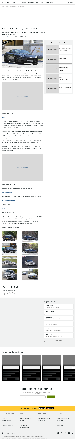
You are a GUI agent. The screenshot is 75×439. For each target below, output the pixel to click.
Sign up (51, 386)
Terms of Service (37, 426)
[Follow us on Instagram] (65, 422)
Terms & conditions (61, 405)
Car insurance (41, 410)
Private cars (23, 412)
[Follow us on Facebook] (58, 422)
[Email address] (33, 386)
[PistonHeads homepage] (8, 2)
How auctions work (6, 410)
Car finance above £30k (44, 408)
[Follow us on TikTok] (72, 422)
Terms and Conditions (44, 389)
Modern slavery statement (63, 412)
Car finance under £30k (44, 405)
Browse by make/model (25, 408)
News (3, 6)
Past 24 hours (23, 415)
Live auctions (23, 405)
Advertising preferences (7, 415)
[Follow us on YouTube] (69, 422)
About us (4, 405)
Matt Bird (5, 36)
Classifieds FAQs (5, 412)
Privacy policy (60, 410)
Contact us (4, 408)
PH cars (22, 410)
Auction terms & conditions (63, 408)
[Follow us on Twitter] (62, 422)
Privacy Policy (35, 389)
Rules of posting (60, 415)
